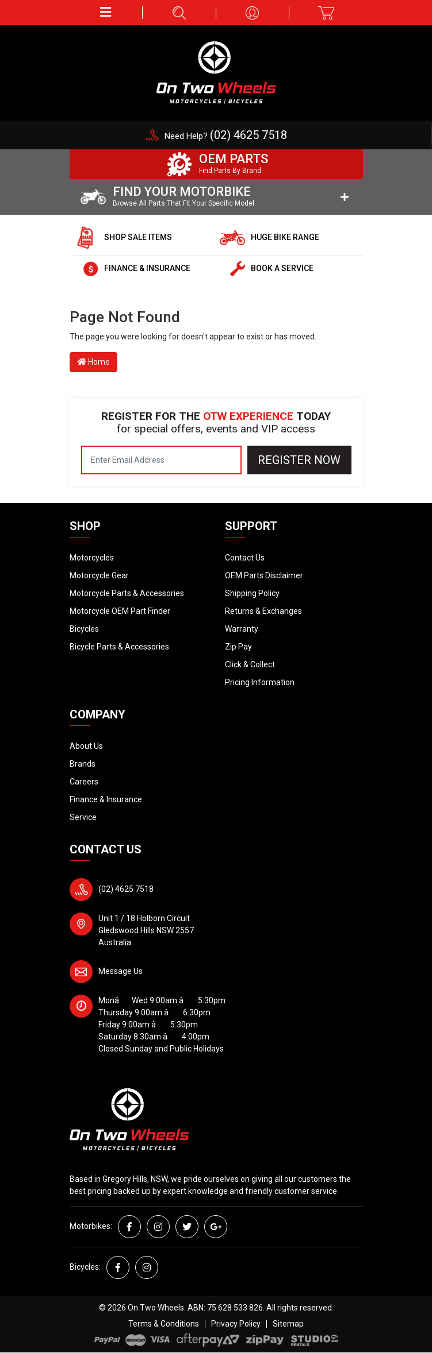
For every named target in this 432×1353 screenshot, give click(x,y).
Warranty (241, 628)
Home (93, 361)
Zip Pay (238, 646)
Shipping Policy (252, 593)
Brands (82, 763)
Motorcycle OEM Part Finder (120, 611)
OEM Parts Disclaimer (264, 575)
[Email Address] (161, 460)
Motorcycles (92, 557)
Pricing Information (260, 682)
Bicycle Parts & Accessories (119, 646)
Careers (84, 781)
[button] (106, 12)
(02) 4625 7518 (126, 889)
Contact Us (245, 557)
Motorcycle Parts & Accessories (127, 593)
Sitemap (288, 1324)
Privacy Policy (236, 1324)
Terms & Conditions (163, 1324)
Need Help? (226, 136)
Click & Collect (250, 664)
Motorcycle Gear (99, 575)
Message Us (120, 971)
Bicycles (84, 628)
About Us (86, 746)
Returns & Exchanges (263, 611)
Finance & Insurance (106, 799)
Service (83, 817)
